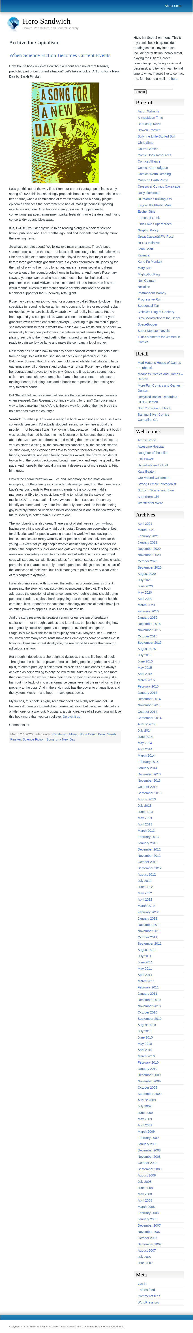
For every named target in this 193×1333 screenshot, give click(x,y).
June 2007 (145, 1263)
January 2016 (147, 617)
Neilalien (144, 287)
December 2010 (149, 1000)
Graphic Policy (148, 230)
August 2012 (147, 874)
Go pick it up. (71, 716)
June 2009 (145, 1113)
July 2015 (145, 655)
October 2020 (147, 561)
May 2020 (145, 592)
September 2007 (149, 1244)
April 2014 (145, 749)
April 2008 (145, 1200)
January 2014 (147, 768)
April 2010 (145, 1050)
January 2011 (147, 993)
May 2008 (145, 1194)
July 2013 (145, 805)
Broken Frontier (149, 130)
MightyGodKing (149, 274)
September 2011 (149, 943)
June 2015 (145, 661)
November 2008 (149, 1156)
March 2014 (146, 755)
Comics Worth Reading (154, 174)
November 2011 (149, 931)
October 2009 (147, 1087)
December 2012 (149, 849)
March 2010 (146, 1056)
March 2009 (146, 1131)
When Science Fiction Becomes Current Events (59, 55)
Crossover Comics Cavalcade (159, 186)
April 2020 (145, 599)
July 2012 (145, 880)
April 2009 (145, 1125)
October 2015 (147, 636)
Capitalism (59, 734)
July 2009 (145, 1106)
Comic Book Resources (154, 155)
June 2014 (145, 736)
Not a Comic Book (92, 734)
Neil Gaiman (146, 280)
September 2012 (149, 868)
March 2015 (146, 680)
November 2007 (149, 1232)
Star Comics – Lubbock (154, 408)
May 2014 (145, 743)
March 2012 (146, 906)
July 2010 (145, 1031)
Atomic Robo (147, 440)
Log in (142, 1283)
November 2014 (149, 705)
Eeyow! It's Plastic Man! (155, 205)
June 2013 (145, 812)
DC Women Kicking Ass (155, 199)
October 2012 (147, 862)
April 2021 (145, 523)
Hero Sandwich (47, 21)
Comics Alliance (149, 161)
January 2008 (147, 1219)
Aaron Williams (148, 111)
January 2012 (147, 918)
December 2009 (149, 1075)
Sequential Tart (148, 305)
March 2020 (146, 605)
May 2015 (145, 667)
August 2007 (147, 1250)
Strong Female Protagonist (157, 484)
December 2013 (149, 774)
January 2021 (147, 542)
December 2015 (149, 624)
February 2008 (148, 1213)
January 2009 (147, 1144)
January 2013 (147, 843)
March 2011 (146, 981)
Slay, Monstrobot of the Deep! (159, 318)
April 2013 (145, 824)
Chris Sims (145, 142)
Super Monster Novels (153, 330)
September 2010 (149, 1018)
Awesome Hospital (151, 446)
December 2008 (149, 1150)
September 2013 (149, 793)
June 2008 (145, 1188)
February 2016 (148, 611)
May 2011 (145, 968)
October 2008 (147, 1163)
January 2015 (147, 692)
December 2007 (149, 1225)
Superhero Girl (148, 497)
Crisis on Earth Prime (153, 180)
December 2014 (149, 699)
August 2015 (147, 649)
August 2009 (147, 1100)
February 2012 (148, 912)
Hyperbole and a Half (153, 465)
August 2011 (147, 950)
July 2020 (145, 580)
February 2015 (148, 686)
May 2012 (145, 893)
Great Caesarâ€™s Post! (156, 236)
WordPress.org (148, 1302)
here (174, 78)
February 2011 (148, 987)
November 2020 (149, 555)
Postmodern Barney (152, 293)
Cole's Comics (148, 149)
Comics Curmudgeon (153, 167)
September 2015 (149, 642)
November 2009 (149, 1081)
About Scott (173, 6)
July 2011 (145, 956)
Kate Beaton (146, 471)
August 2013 (147, 799)
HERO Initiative (149, 243)
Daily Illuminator (149, 193)
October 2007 (147, 1238)
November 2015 (149, 630)
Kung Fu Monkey (150, 261)
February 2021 (148, 536)
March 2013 (146, 830)
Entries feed (146, 1290)
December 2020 (149, 548)
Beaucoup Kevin (149, 124)
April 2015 (145, 674)
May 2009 (145, 1119)
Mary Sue (145, 268)
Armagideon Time (150, 117)
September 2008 (149, 1169)
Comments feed (149, 1296)
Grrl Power (145, 459)
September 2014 (149, 718)
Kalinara (144, 255)
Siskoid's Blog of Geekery (156, 312)
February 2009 (148, 1138)
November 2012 (149, 855)
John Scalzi (146, 249)
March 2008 (146, 1206)
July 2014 (145, 730)
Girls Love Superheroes (155, 224)
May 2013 (145, 818)
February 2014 (148, 762)
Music (73, 734)
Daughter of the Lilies (153, 453)
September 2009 (149, 1094)
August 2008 (147, 1175)
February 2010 (148, 1062)
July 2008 (145, 1181)
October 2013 (147, 787)
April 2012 (145, 899)
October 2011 (147, 937)
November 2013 (149, 780)
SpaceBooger (147, 324)
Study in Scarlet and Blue (156, 490)
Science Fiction (34, 739)
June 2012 (145, 887)
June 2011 (145, 962)
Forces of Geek (149, 218)
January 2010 (147, 1069)
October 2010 (147, 1012)
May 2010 (145, 1043)
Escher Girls (146, 211)
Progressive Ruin (150, 299)
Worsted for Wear (150, 503)
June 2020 (145, 586)
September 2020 (149, 567)
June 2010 (145, 1037)
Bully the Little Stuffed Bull (156, 136)
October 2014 (147, 711)
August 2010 (147, 1025)
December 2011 (149, 925)
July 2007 (145, 1257)
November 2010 (149, 1006)
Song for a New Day (60, 739)
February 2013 (148, 837)
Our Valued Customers (154, 478)
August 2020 (147, 574)
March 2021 (146, 530)
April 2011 (145, 975)
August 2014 (147, 724)
